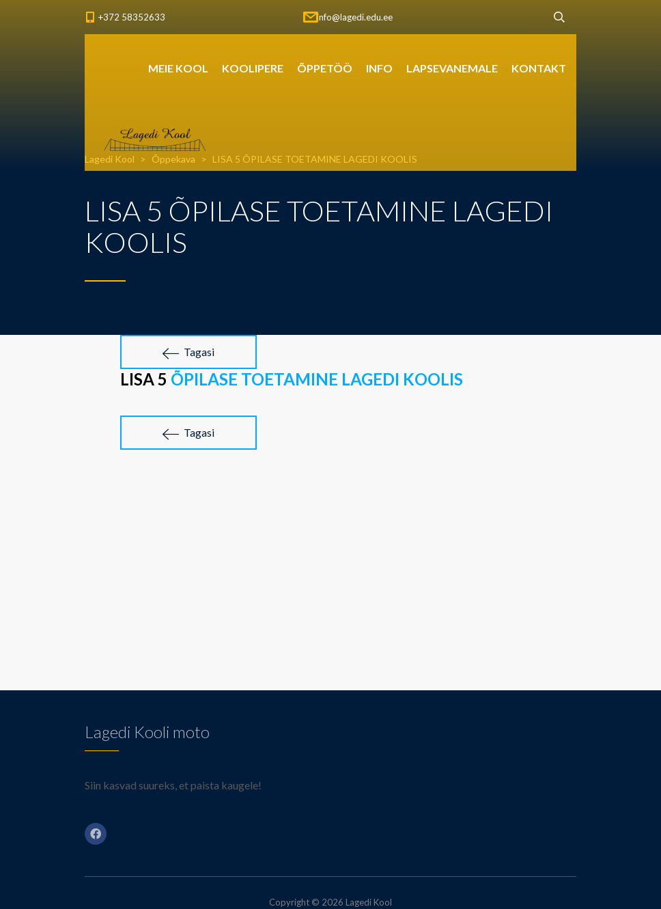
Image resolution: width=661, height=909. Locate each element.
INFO (379, 68)
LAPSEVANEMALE (452, 68)
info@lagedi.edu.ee (355, 17)
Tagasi (188, 352)
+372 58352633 (131, 17)
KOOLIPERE (252, 68)
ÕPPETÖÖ (324, 68)
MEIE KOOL (178, 68)
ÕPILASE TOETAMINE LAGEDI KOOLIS (317, 379)
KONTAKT (538, 68)
